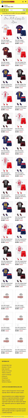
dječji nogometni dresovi (14, 390)
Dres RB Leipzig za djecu (9, 15)
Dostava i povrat (6, 367)
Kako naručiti (5, 369)
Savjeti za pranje (7, 370)
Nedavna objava (6, 382)
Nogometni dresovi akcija (19, 416)
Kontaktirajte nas (7, 365)
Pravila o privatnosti (5, 377)
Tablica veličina (6, 372)
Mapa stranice (6, 380)
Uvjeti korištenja (6, 374)
